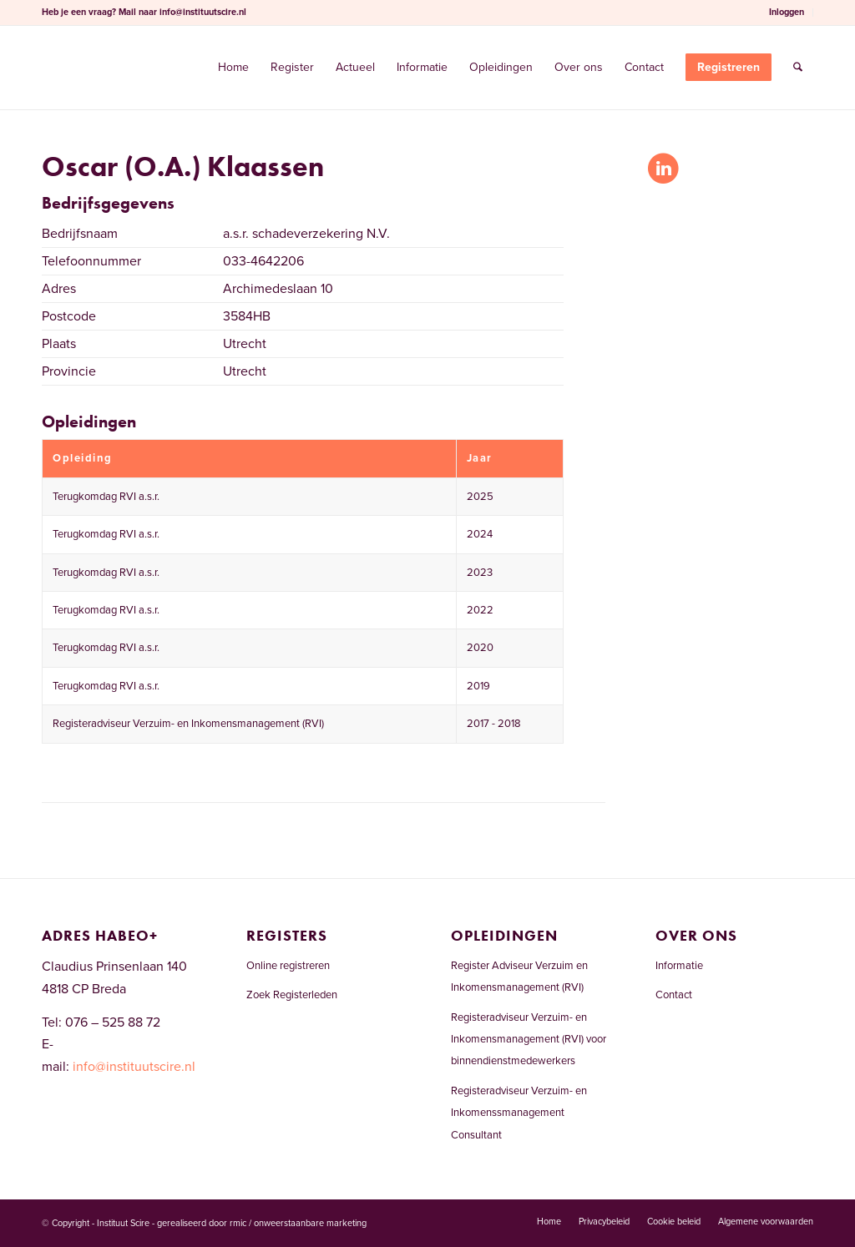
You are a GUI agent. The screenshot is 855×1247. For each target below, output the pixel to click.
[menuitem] (787, 12)
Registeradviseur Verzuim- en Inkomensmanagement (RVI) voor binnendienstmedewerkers (528, 1039)
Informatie (679, 965)
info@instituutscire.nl (202, 12)
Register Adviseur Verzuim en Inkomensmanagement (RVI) (519, 976)
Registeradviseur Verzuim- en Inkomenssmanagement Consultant (519, 1113)
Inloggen (786, 12)
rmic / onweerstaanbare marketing (298, 1223)
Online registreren (288, 965)
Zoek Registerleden (291, 995)
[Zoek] (797, 67)
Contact (673, 995)
